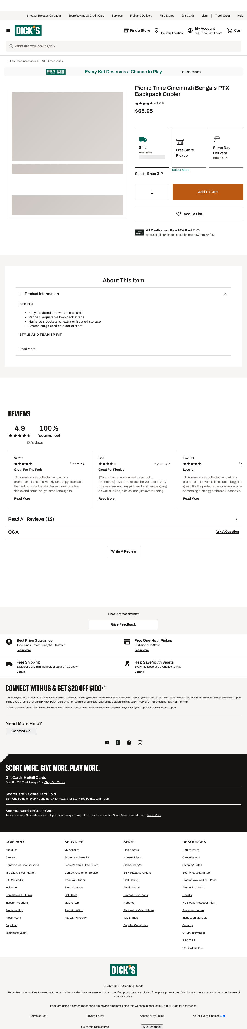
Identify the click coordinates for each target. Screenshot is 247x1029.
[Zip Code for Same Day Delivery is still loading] (169, 30)
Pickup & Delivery (141, 16)
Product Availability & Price (199, 880)
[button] (180, 170)
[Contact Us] (21, 731)
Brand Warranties (193, 910)
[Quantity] (152, 192)
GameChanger (133, 865)
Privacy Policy (95, 1016)
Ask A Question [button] (227, 531)
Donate (139, 671)
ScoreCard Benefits (77, 857)
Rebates (129, 902)
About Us (11, 850)
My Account (72, 850)
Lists (205, 16)
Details (21, 671)
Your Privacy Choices (206, 1016)
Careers (11, 857)
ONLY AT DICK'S (192, 948)
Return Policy (190, 850)
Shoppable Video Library (139, 910)
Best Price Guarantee (196, 872)
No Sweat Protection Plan (198, 902)
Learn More (191, 72)
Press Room (13, 917)
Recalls (187, 895)
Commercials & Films (19, 895)
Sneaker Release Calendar (44, 16)
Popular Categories (136, 925)
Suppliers (11, 925)
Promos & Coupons (136, 895)
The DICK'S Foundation (20, 872)
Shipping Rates (192, 865)
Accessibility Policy (152, 1016)
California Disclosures (95, 1027)
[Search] (127, 46)
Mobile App (72, 902)
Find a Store (131, 850)
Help (240, 16)
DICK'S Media (14, 880)
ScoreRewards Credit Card (81, 865)
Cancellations (191, 857)
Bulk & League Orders (137, 872)
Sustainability (14, 910)
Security (187, 925)
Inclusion (11, 887)
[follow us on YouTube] (107, 743)
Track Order (222, 16)
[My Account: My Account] (205, 30)
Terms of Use (38, 1016)
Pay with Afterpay (76, 917)
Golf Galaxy (131, 880)
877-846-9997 (169, 1005)
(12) (161, 103)
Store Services (74, 887)
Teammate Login (16, 932)
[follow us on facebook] (129, 743)
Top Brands (131, 917)
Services (117, 16)
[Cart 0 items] (234, 30)
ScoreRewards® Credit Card (86, 16)
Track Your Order (75, 880)
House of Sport (133, 857)
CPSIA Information (194, 932)
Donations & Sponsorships (22, 865)
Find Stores (167, 16)
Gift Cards (188, 16)
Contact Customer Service (81, 872)
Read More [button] (27, 349)
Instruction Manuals (194, 917)
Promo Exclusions (193, 887)
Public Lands (132, 887)
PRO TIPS (188, 940)
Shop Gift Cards (54, 782)
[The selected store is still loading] (137, 30)
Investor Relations (17, 902)
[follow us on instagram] (140, 743)
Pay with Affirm (74, 910)
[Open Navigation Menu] (8, 30)
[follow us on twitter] (118, 743)
